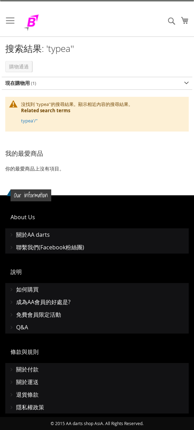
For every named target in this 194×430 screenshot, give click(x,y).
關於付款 (27, 369)
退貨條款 (27, 394)
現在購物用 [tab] (17, 83)
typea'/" (29, 120)
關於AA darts (33, 234)
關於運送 (27, 382)
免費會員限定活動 (38, 314)
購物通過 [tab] (19, 66)
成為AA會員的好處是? (43, 302)
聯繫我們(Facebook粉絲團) (50, 247)
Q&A (22, 327)
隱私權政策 (30, 407)
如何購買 (27, 289)
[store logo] (49, 22)
